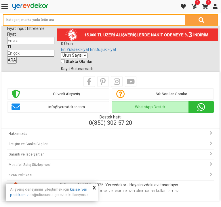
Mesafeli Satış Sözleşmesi (30, 165)
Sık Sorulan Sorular (171, 94)
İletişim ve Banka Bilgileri (28, 144)
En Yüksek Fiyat (75, 49)
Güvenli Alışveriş (66, 94)
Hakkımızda (18, 134)
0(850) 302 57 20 (110, 123)
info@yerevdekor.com (66, 107)
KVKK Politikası (20, 175)
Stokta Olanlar (79, 61)
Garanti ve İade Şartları (27, 154)
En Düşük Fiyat (103, 49)
